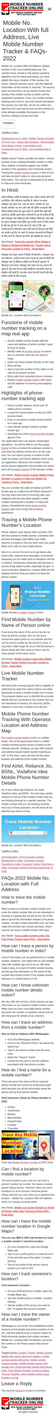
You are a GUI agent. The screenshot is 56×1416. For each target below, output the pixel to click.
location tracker (33, 351)
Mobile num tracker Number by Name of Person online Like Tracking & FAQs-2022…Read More (27, 1211)
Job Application (9, 857)
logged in (20, 1390)
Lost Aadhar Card (32, 145)
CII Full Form (8, 142)
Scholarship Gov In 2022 (14, 138)
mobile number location (26, 172)
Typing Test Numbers (28, 142)
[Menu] (49, 9)
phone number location (42, 434)
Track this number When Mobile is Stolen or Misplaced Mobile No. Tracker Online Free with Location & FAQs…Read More (26, 245)
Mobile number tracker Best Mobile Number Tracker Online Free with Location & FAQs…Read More (26, 662)
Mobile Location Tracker (22, 1353)
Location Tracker (27, 612)
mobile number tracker (28, 380)
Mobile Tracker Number (41, 138)
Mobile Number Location (25, 1162)
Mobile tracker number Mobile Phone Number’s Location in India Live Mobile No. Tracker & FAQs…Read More (27, 478)
